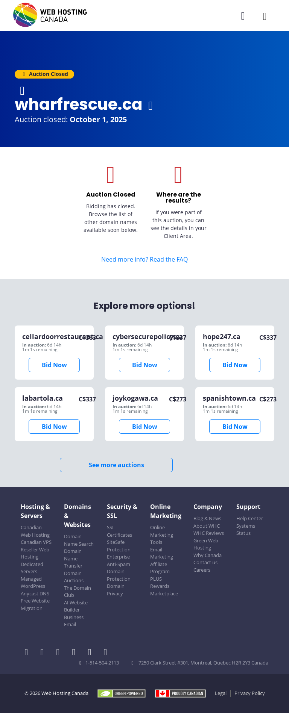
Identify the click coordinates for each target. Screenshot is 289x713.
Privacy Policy (249, 693)
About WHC (206, 525)
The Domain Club (77, 591)
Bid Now (54, 365)
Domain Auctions (74, 577)
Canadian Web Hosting (35, 531)
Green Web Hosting (205, 544)
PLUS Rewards (159, 582)
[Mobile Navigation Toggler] (264, 16)
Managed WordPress (33, 582)
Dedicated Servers (32, 568)
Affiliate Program (160, 568)
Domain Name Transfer (73, 558)
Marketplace (164, 593)
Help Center (249, 518)
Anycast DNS (35, 593)
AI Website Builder (76, 606)
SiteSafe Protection (119, 546)
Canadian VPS (36, 542)
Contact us (205, 562)
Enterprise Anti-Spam (118, 560)
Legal (221, 693)
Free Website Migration (35, 604)
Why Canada (207, 555)
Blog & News (207, 518)
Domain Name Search (79, 540)
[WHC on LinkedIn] (60, 653)
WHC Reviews (208, 533)
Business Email (74, 621)
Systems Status (245, 529)
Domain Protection (119, 575)
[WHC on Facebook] (29, 653)
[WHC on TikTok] (107, 653)
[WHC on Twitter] (44, 653)
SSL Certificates (119, 531)
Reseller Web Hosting (35, 553)
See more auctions (116, 465)
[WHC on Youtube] (92, 653)
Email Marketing (161, 553)
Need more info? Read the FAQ (144, 259)
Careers (201, 569)
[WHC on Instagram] (76, 653)
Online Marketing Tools (161, 534)
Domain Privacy (116, 590)
